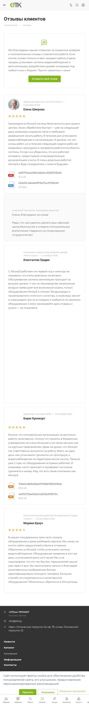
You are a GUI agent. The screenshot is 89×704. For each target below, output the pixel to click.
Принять (27, 692)
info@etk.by (15, 621)
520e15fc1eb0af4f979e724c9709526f (38, 183)
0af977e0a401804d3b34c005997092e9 (40, 172)
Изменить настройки (72, 691)
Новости (9, 641)
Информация (12, 659)
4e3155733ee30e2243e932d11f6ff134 (38, 494)
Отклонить (47, 692)
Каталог (9, 647)
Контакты (10, 664)
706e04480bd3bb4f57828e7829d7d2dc (40, 484)
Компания (10, 653)
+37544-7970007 (19, 612)
